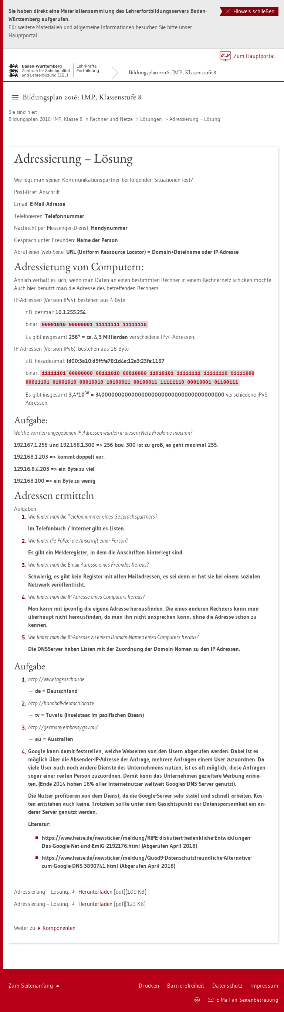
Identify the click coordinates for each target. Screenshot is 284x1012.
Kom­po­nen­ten (59, 927)
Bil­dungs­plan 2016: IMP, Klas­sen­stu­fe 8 (172, 72)
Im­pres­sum (264, 985)
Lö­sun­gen (151, 119)
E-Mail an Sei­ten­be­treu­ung (243, 999)
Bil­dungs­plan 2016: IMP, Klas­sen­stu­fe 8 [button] (77, 97)
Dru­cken (149, 985)
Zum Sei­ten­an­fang (34, 985)
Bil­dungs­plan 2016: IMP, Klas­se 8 (45, 119)
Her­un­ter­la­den (95, 891)
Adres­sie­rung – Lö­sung (194, 119)
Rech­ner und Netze (111, 119)
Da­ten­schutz (227, 985)
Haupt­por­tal (23, 35)
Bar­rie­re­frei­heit (185, 985)
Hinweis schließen (250, 11)
